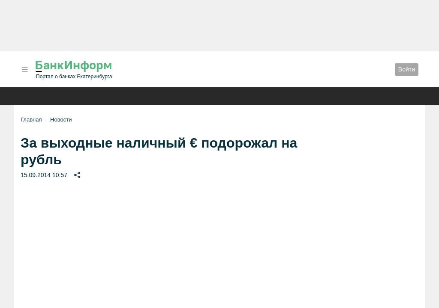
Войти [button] (406, 69)
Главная (31, 119)
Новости (61, 119)
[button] (25, 69)
